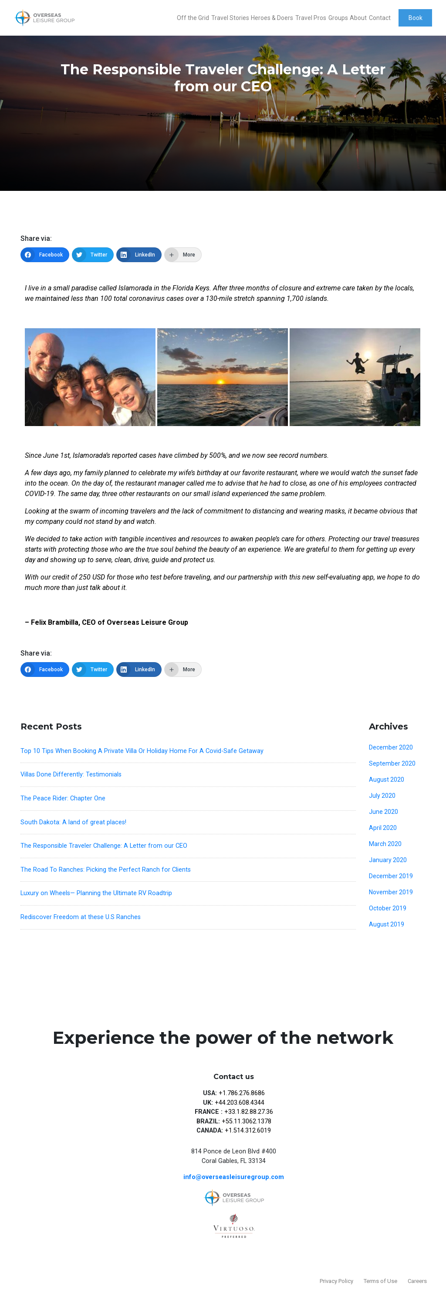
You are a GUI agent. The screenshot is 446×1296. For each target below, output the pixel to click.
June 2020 (383, 811)
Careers (417, 1281)
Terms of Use (380, 1281)
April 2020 (383, 827)
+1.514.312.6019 (248, 1130)
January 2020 (388, 859)
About (358, 17)
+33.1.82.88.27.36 (248, 1112)
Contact (380, 17)
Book (415, 17)
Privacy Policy (336, 1281)
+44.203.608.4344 (239, 1102)
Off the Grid (193, 17)
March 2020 (385, 843)
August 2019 (386, 924)
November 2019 (391, 892)
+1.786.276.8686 (242, 1093)
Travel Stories (230, 17)
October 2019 (387, 908)
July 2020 (382, 795)
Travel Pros (310, 17)
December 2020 (391, 747)
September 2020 (392, 763)
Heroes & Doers (272, 17)
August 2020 (386, 779)
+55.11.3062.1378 (246, 1121)
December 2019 (391, 876)
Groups (338, 17)
